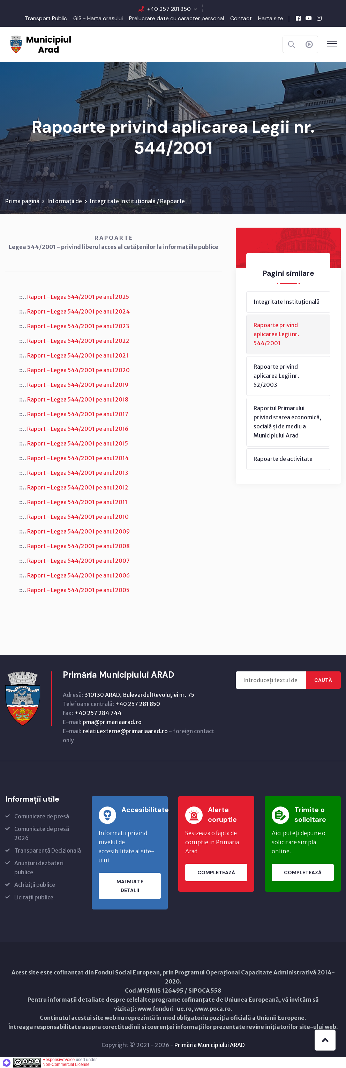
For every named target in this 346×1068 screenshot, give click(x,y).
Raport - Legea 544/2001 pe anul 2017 (77, 414)
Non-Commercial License (66, 1064)
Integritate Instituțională (286, 301)
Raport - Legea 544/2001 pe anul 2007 (78, 560)
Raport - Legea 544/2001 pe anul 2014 (78, 458)
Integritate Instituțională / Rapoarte (137, 201)
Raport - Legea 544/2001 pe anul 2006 (78, 575)
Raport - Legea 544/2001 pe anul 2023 (78, 326)
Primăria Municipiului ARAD (209, 1044)
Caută (323, 680)
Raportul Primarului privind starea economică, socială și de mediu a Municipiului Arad (287, 422)
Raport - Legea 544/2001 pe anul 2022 (78, 340)
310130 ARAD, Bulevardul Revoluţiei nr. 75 (139, 694)
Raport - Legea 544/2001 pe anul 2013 (77, 472)
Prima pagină (22, 201)
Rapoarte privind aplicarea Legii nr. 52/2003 (276, 375)
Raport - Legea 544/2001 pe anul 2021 (77, 355)
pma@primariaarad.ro (112, 722)
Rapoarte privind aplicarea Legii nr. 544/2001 (276, 334)
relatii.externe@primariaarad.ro (125, 731)
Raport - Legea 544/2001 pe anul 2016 (77, 428)
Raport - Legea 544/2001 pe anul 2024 (78, 311)
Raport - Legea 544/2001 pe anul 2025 (78, 296)
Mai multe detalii (129, 885)
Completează (216, 872)
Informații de (64, 201)
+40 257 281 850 (169, 9)
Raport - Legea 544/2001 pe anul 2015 (77, 443)
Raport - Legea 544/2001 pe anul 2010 (78, 516)
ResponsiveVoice (59, 1059)
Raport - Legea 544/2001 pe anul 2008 (78, 546)
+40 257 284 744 (97, 712)
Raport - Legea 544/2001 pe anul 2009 (78, 531)
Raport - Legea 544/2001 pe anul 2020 (78, 370)
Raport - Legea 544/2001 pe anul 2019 (77, 384)
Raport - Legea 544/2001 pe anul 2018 (77, 399)
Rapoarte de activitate (283, 458)
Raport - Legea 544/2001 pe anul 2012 (77, 487)
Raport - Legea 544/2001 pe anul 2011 (77, 502)
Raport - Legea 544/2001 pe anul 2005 (78, 590)
